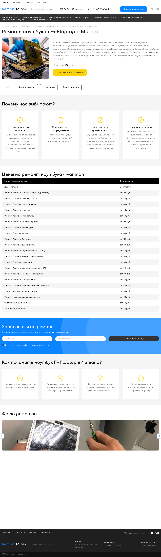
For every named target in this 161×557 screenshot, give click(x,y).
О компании (17, 2)
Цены (7, 87)
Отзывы (29, 2)
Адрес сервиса (71, 87)
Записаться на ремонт (70, 72)
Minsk (12, 544)
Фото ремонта (26, 87)
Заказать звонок (133, 9)
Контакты (41, 2)
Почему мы (49, 87)
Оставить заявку (134, 339)
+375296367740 (100, 9)
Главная (5, 2)
